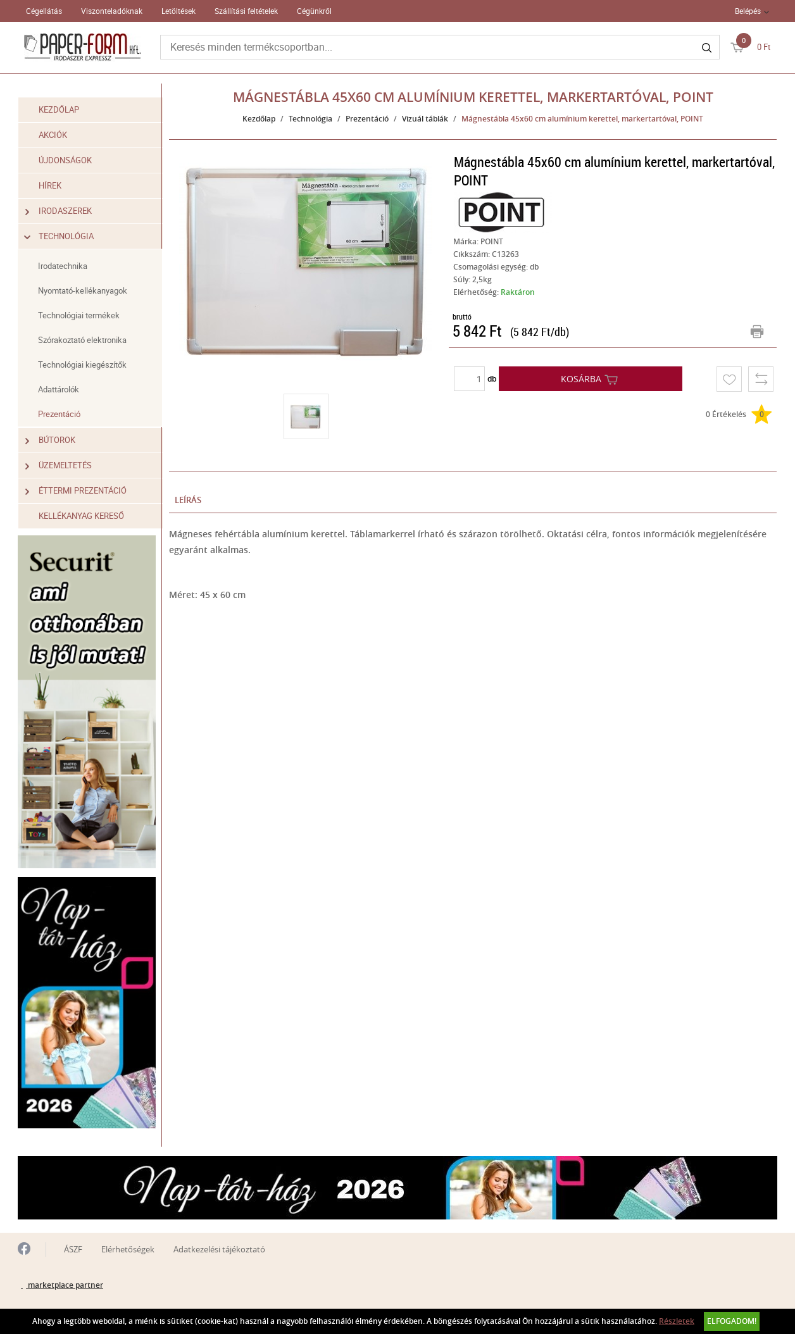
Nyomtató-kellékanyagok (82, 290)
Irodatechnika (62, 265)
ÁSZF (73, 1249)
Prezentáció (59, 414)
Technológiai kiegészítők (82, 364)
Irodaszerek (58, 211)
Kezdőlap (59, 109)
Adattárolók (58, 389)
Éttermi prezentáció (76, 490)
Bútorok (50, 440)
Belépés (748, 11)
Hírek (50, 185)
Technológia (59, 236)
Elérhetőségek (127, 1249)
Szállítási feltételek (246, 11)
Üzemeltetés (58, 465)
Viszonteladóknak (111, 11)
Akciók (53, 134)
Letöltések (178, 11)
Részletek (676, 1321)
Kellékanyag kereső (81, 515)
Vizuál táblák (425, 118)
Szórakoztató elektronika (82, 340)
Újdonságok (65, 160)
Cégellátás (44, 11)
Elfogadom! (731, 1321)
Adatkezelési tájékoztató (219, 1249)
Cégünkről (314, 11)
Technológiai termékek (79, 315)
